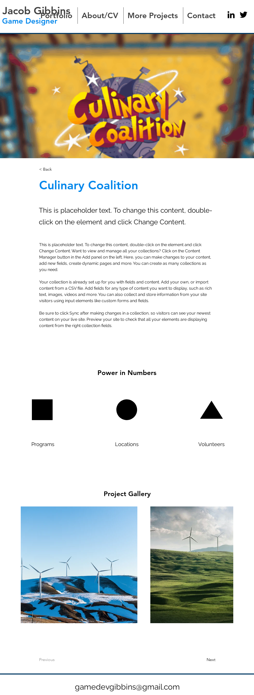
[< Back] (56, 169)
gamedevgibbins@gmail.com (127, 686)
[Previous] (60, 660)
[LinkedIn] (231, 15)
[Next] (197, 660)
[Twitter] (243, 15)
